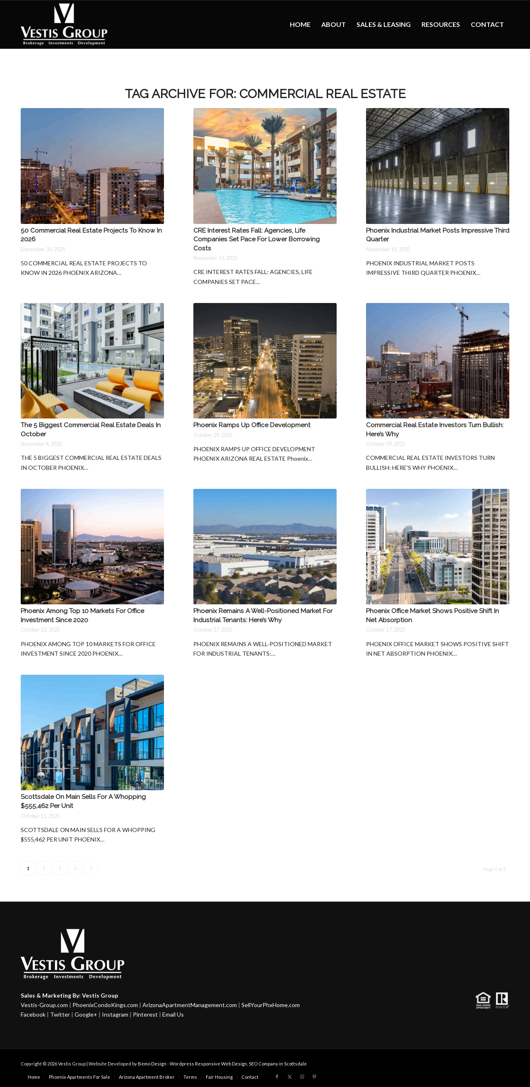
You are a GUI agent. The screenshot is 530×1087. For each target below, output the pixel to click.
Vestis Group (100, 995)
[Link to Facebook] (277, 1076)
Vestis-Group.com (44, 1004)
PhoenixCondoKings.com (105, 1004)
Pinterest (145, 1014)
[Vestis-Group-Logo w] (64, 24)
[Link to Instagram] (302, 1076)
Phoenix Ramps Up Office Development (252, 425)
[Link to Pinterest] (314, 1076)
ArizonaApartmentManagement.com (189, 1004)
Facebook (33, 1014)
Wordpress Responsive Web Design (208, 1063)
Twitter (60, 1014)
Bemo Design (152, 1063)
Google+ (86, 1014)
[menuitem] (300, 24)
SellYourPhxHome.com (270, 1004)
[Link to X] (289, 1076)
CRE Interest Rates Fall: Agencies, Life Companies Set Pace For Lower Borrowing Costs (256, 239)
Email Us (173, 1014)
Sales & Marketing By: (51, 995)
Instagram (115, 1014)
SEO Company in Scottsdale (278, 1063)
